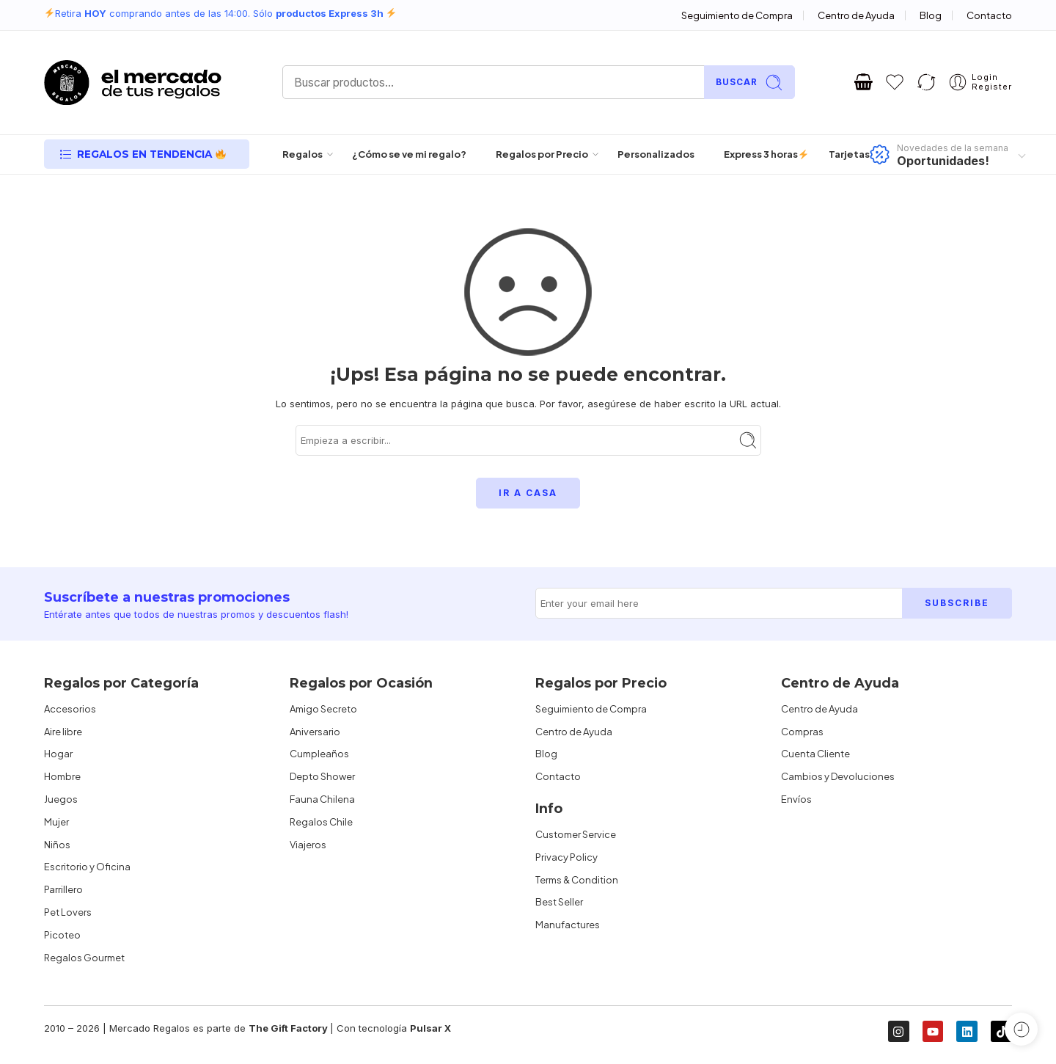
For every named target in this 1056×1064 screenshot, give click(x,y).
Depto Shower (322, 776)
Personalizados (655, 154)
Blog (931, 15)
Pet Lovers (68, 912)
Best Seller (559, 902)
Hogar (58, 753)
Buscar (749, 82)
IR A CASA (528, 492)
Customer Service (575, 834)
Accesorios (70, 709)
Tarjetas (849, 154)
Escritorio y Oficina (87, 866)
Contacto (989, 15)
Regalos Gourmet (84, 957)
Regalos (302, 154)
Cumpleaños (319, 753)
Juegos (61, 799)
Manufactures (567, 924)
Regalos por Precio (542, 154)
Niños (57, 844)
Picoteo (62, 935)
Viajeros (308, 844)
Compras (802, 731)
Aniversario (315, 731)
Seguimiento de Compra (737, 15)
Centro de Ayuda (856, 15)
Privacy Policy (566, 857)
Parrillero (63, 889)
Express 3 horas (761, 154)
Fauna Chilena (322, 799)
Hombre (62, 776)
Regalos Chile (321, 822)
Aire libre (63, 731)
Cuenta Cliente (815, 753)
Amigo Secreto (323, 709)
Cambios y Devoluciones (838, 776)
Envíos (796, 799)
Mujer (56, 822)
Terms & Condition (576, 880)
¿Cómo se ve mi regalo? (409, 154)
